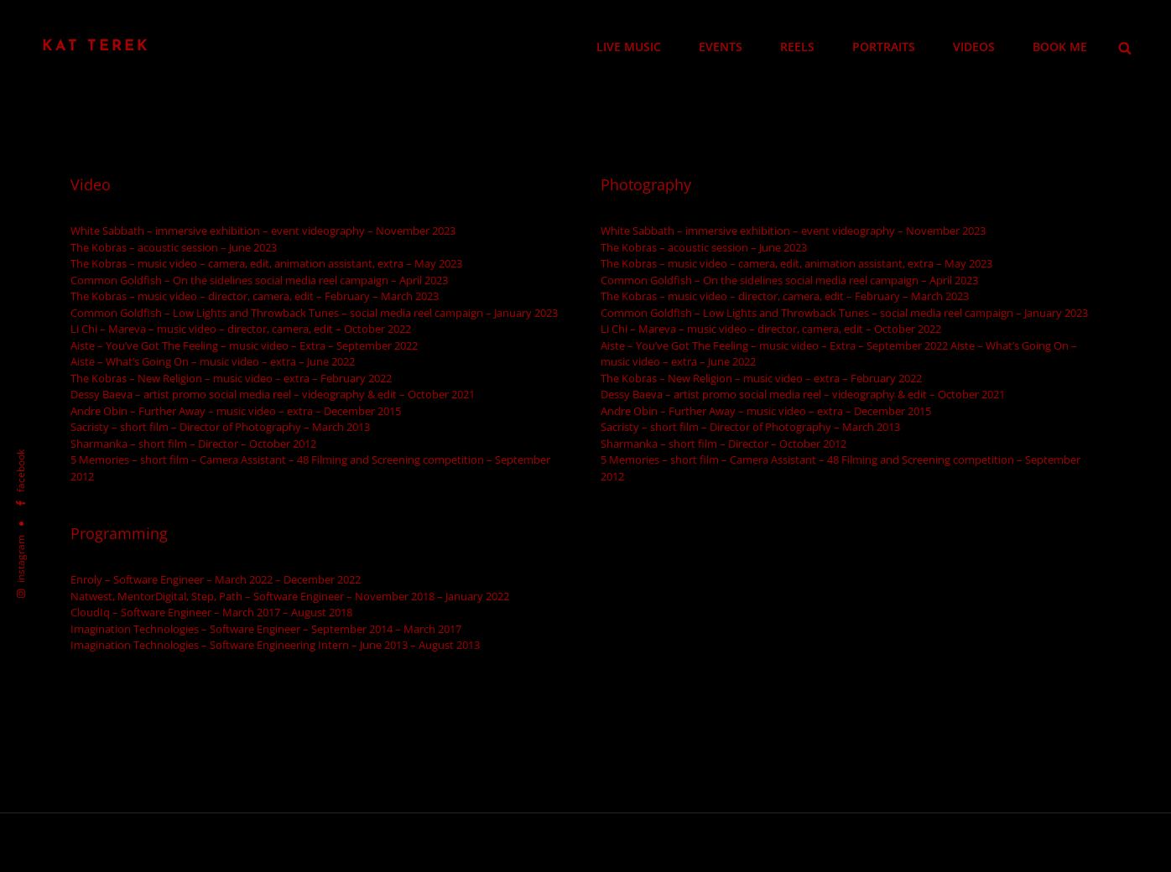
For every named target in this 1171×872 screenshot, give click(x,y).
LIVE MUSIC (628, 46)
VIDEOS (974, 46)
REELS (797, 46)
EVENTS (720, 46)
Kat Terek (96, 46)
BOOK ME (1060, 46)
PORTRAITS (883, 46)
